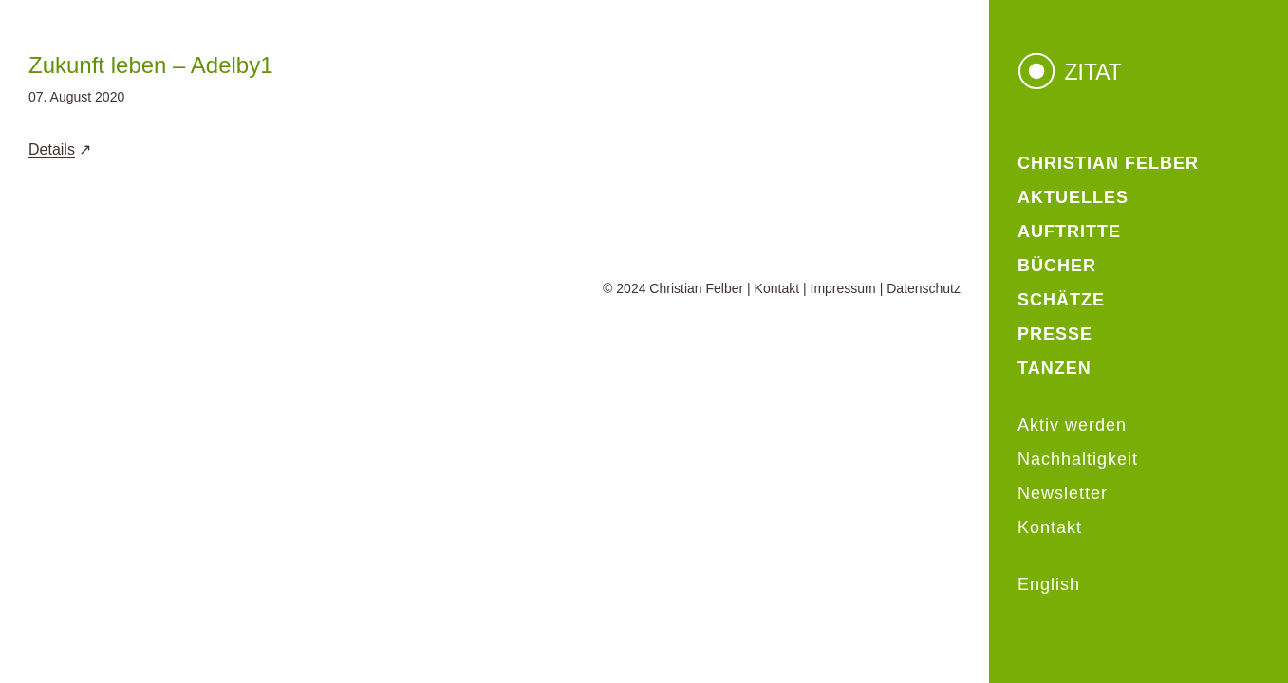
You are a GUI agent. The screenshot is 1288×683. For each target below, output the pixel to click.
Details (51, 149)
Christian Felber (696, 288)
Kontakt (777, 288)
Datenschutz (924, 288)
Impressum (843, 288)
